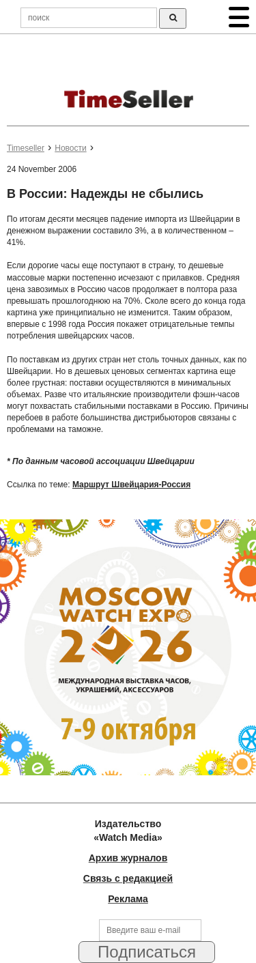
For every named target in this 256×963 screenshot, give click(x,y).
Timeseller (25, 148)
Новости (70, 148)
